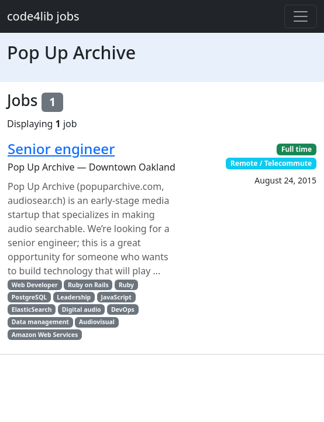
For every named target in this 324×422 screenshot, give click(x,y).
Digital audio (81, 309)
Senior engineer (61, 148)
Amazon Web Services (45, 335)
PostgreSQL (29, 297)
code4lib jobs (43, 16)
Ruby (126, 285)
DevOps (123, 309)
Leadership (74, 297)
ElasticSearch (32, 309)
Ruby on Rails (88, 285)
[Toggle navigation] (300, 16)
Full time (296, 149)
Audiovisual (97, 322)
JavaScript (116, 297)
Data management (40, 322)
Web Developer (35, 285)
